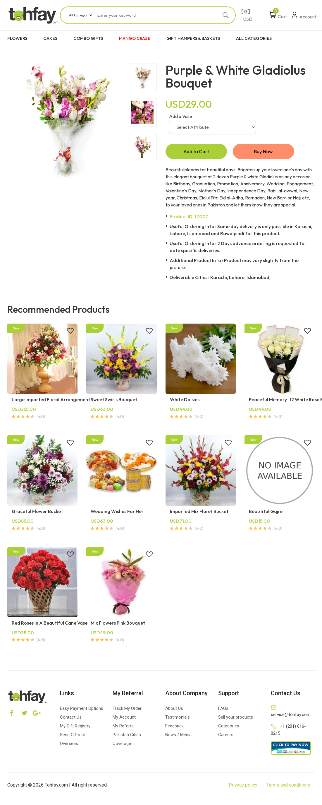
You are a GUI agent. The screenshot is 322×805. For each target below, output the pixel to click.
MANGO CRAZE (134, 38)
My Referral (124, 726)
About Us (174, 709)
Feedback (174, 726)
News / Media (178, 735)
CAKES (50, 38)
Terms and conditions (288, 786)
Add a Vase (180, 116)
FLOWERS (17, 38)
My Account (124, 718)
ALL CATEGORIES (254, 38)
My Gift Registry (75, 726)
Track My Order (127, 709)
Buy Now (263, 152)
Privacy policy (243, 786)
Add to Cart (196, 152)
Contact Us (71, 718)
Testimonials (177, 718)
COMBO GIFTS (88, 38)
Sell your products (235, 718)
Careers (225, 735)
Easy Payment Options (81, 709)
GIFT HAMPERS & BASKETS (193, 38)
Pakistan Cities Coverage (127, 740)
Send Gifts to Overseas (72, 740)
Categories (228, 726)
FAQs (223, 709)
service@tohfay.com (291, 715)
